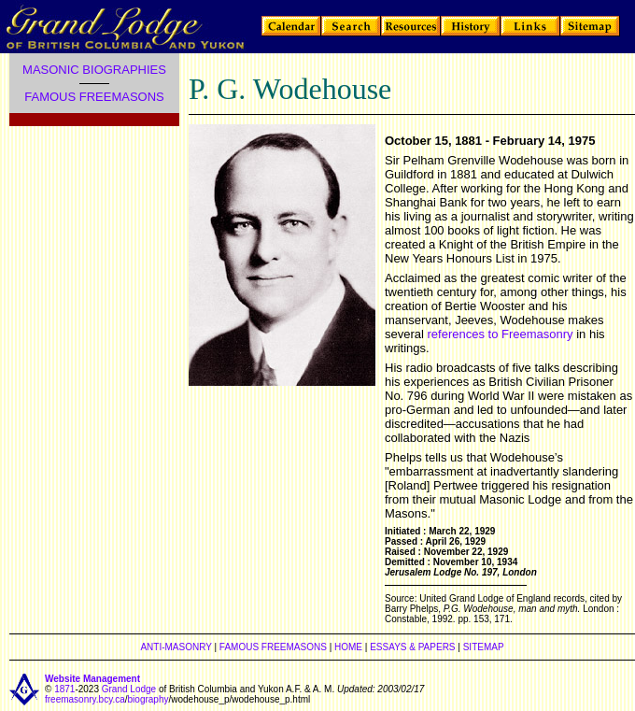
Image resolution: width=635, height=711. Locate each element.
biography (148, 699)
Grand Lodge (129, 689)
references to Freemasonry (500, 334)
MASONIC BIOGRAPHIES (94, 70)
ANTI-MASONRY (175, 647)
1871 (64, 689)
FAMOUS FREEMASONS (94, 97)
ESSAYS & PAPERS (412, 647)
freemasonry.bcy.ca (85, 699)
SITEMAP (483, 647)
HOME (348, 647)
